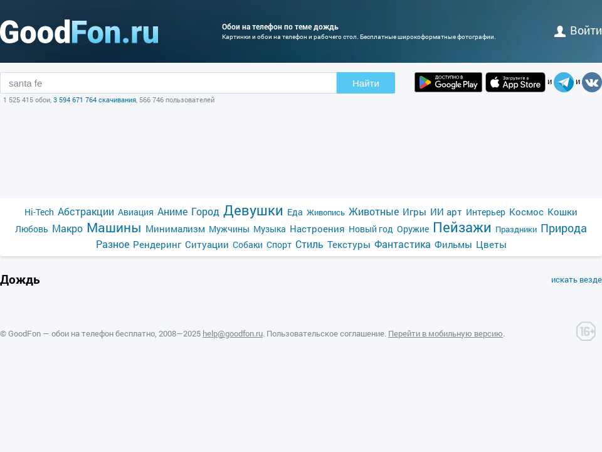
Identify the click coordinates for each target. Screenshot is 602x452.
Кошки (562, 211)
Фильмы (453, 244)
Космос (526, 211)
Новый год (371, 229)
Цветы (491, 244)
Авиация (136, 212)
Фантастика (402, 243)
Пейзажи (462, 227)
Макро (67, 228)
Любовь (31, 229)
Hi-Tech (39, 212)
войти (578, 30)
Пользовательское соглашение (325, 333)
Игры (414, 211)
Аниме (172, 211)
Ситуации (207, 244)
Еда (295, 212)
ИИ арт (446, 211)
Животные (374, 211)
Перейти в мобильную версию (445, 333)
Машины (114, 227)
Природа (564, 228)
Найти (365, 83)
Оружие (413, 229)
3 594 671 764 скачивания (94, 99)
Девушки (253, 210)
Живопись (326, 212)
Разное (112, 243)
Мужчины (229, 229)
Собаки (248, 244)
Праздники (516, 229)
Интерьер (485, 212)
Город (205, 211)
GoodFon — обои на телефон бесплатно (81, 333)
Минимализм (175, 228)
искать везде (576, 279)
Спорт (279, 244)
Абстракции (86, 211)
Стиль (309, 243)
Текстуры (349, 244)
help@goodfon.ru (233, 333)
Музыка (269, 229)
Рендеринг (157, 244)
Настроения (317, 228)
